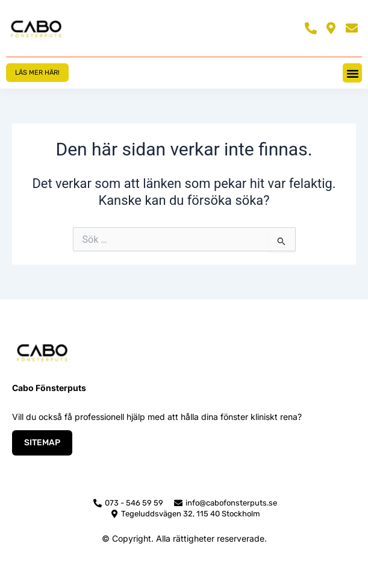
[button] (352, 73)
